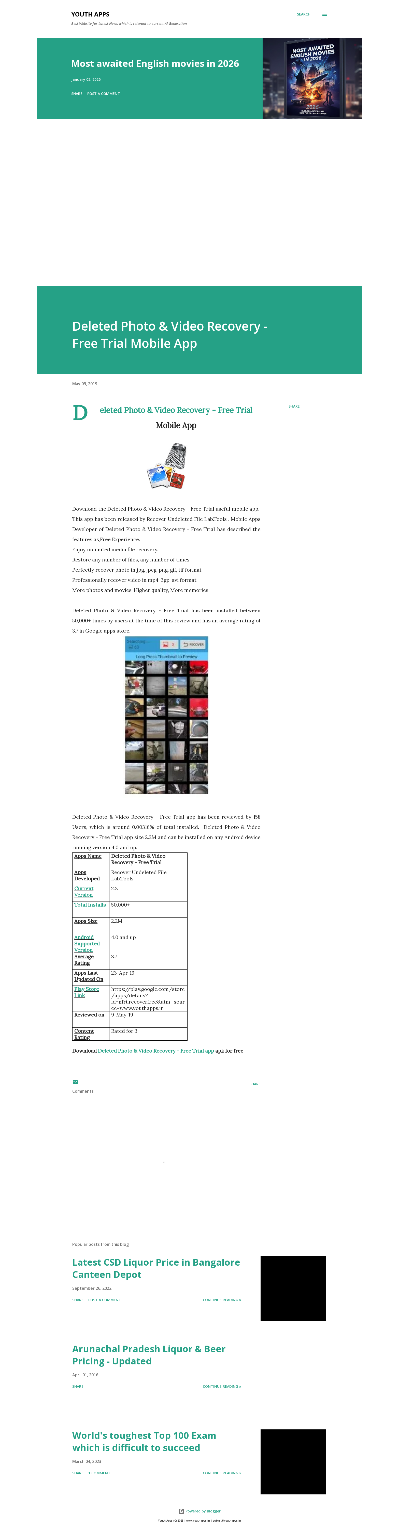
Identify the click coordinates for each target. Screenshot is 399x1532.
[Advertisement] (189, 210)
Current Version (83, 891)
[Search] (303, 14)
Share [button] (76, 93)
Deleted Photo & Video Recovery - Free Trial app (156, 1050)
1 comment (99, 1473)
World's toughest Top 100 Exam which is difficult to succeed (144, 1441)
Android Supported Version (87, 943)
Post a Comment (103, 93)
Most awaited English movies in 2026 (155, 63)
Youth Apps (90, 14)
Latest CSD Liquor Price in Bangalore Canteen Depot (156, 1268)
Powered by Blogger (199, 1511)
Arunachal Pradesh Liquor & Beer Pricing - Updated (149, 1355)
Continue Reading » (222, 1299)
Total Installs (90, 904)
